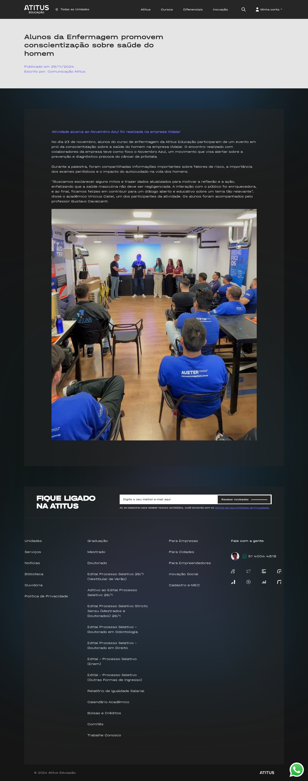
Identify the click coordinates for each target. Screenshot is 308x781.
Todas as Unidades (72, 9)
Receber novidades (244, 499)
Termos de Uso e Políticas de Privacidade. (242, 507)
